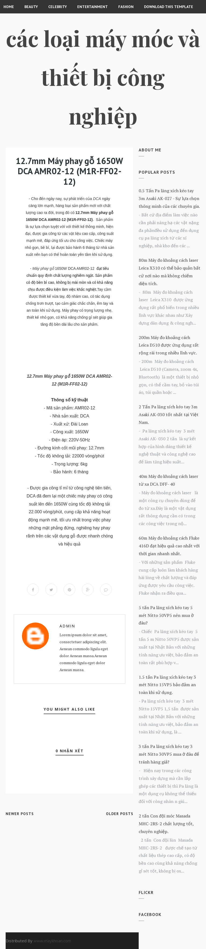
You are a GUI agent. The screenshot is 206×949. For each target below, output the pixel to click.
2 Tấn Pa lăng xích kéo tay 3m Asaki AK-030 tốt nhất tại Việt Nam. (168, 414)
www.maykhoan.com (52, 940)
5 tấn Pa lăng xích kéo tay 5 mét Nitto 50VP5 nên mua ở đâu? (166, 615)
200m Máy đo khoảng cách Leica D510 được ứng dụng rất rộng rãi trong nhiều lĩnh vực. (169, 345)
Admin (67, 625)
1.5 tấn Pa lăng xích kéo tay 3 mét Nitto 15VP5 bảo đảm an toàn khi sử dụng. (167, 685)
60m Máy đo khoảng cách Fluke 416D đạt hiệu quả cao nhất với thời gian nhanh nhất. (169, 546)
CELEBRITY (57, 6)
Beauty (31, 6)
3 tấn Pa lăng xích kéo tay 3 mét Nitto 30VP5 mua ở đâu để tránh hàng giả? (169, 754)
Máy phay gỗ (43, 268)
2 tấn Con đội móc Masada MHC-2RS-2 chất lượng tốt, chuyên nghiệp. (166, 823)
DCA (97, 199)
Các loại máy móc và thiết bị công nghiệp (103, 77)
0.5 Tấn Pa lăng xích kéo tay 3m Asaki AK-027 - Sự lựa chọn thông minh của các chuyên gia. (169, 198)
